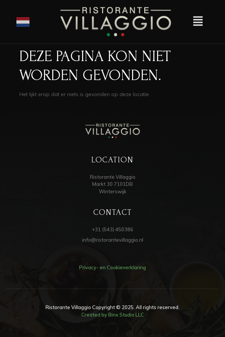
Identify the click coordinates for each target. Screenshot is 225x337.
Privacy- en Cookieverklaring (112, 267)
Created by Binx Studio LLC (112, 315)
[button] (198, 22)
